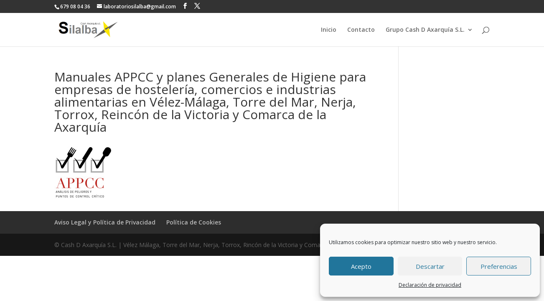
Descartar (430, 266)
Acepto (361, 266)
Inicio (328, 30)
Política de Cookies (193, 222)
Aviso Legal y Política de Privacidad (104, 222)
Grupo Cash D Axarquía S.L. (425, 30)
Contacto (361, 30)
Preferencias (498, 266)
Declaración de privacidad (430, 284)
